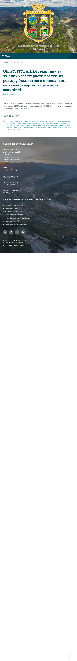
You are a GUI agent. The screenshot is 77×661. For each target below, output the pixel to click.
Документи (18, 62)
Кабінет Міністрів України (14, 211)
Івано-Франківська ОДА (14, 215)
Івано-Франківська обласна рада (17, 218)
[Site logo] (38, 42)
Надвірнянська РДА (12, 221)
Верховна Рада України (14, 205)
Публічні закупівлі (11, 95)
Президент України (12, 208)
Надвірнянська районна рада (16, 224)
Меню (38, 56)
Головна (6, 62)
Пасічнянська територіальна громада (38, 45)
